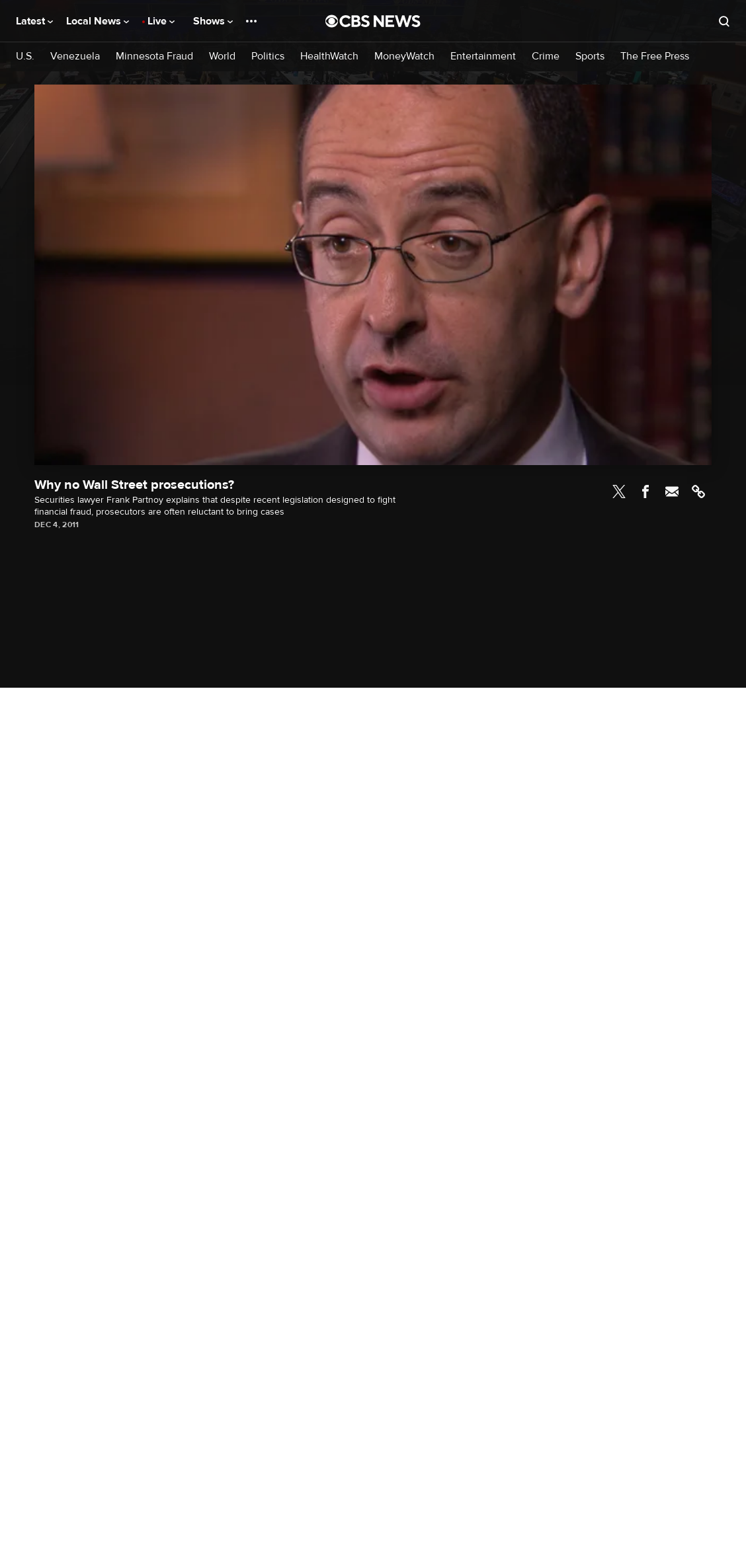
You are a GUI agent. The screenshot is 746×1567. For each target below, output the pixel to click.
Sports (589, 56)
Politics (267, 56)
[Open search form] (724, 21)
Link (698, 491)
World (222, 56)
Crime (546, 56)
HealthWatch (329, 56)
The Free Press (654, 56)
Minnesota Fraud (154, 56)
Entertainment (483, 56)
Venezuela (75, 56)
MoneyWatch (404, 56)
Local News (97, 21)
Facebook (645, 491)
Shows (213, 21)
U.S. (25, 56)
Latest (34, 21)
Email (672, 491)
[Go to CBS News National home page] (373, 21)
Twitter (619, 491)
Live (161, 21)
